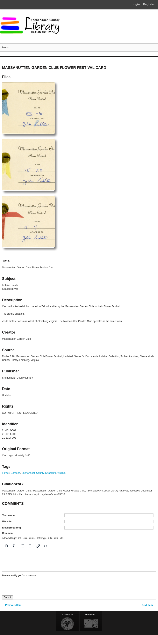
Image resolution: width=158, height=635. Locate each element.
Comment (7, 533)
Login (135, 4)
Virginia (61, 473)
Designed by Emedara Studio (67, 621)
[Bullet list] (22, 545)
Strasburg (50, 473)
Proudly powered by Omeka (91, 621)
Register (149, 4)
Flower (5, 473)
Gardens (15, 473)
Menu (5, 47)
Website (7, 521)
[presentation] (33, 585)
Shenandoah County (33, 473)
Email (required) (11, 527)
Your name (8, 515)
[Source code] (45, 545)
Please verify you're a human (19, 575)
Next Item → (149, 605)
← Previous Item (11, 605)
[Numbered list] (29, 545)
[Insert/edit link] (38, 545)
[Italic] (13, 545)
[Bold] (6, 545)
